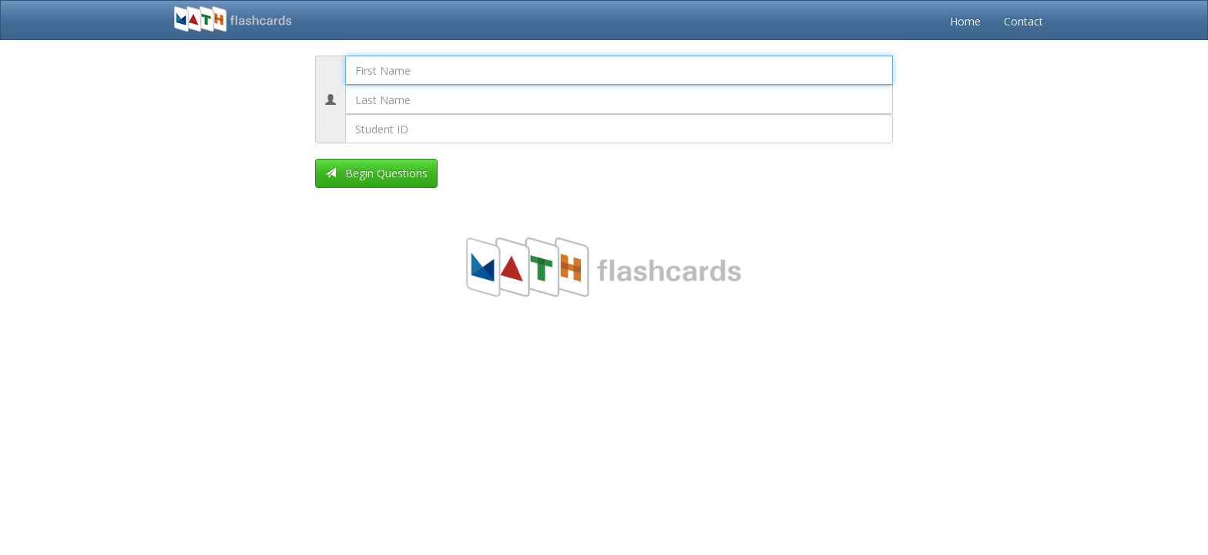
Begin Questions (376, 173)
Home (965, 21)
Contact (1023, 21)
